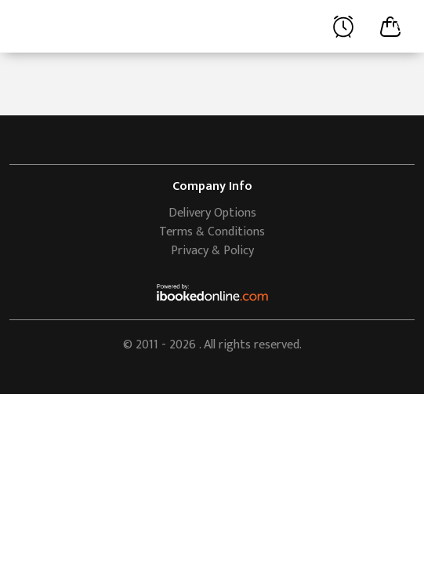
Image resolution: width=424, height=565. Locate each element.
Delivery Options (212, 213)
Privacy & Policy (212, 250)
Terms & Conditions (212, 231)
